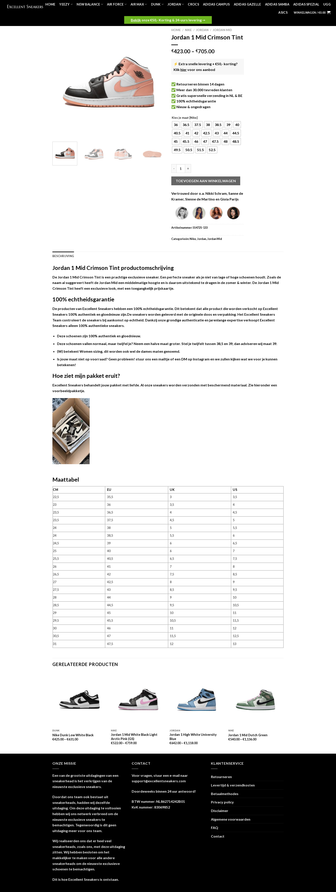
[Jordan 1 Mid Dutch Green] (255, 699)
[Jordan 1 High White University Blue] (197, 699)
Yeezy (66, 4)
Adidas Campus (216, 4)
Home (50, 4)
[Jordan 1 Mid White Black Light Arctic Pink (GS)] (138, 699)
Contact (217, 836)
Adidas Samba (277, 4)
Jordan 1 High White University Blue (193, 737)
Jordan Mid (222, 30)
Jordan (176, 4)
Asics (282, 12)
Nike (188, 30)
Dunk (157, 4)
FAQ (214, 827)
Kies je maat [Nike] (185, 117)
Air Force (117, 4)
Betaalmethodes (224, 794)
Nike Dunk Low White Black (73, 735)
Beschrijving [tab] (63, 256)
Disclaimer (219, 811)
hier (183, 69)
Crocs (193, 4)
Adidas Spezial (306, 4)
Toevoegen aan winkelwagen (206, 181)
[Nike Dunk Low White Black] (79, 699)
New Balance (90, 4)
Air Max (139, 4)
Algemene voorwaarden (230, 819)
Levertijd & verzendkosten (233, 785)
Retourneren (221, 777)
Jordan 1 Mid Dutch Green (248, 735)
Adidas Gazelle (247, 4)
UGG (327, 4)
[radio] (175, 124)
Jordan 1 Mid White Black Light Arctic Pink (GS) (134, 737)
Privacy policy (222, 802)
